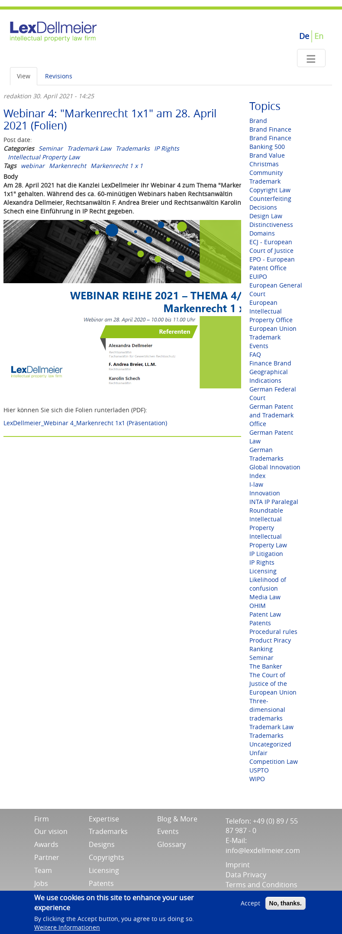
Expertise (104, 819)
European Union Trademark (273, 332)
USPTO (259, 770)
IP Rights (166, 148)
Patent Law (265, 614)
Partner (46, 857)
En (318, 36)
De (304, 36)
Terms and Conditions (261, 884)
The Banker (265, 666)
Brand (258, 120)
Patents (260, 623)
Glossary (171, 844)
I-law (256, 484)
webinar (33, 166)
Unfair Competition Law (273, 757)
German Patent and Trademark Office (271, 415)
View (23, 76)
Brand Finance (270, 129)
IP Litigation (266, 553)
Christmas (264, 164)
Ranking (261, 649)
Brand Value (267, 155)
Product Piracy (270, 640)
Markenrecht (67, 166)
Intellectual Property (265, 523)
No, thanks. (285, 905)
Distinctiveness (271, 224)
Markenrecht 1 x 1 (116, 166)
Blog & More (177, 819)
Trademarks (133, 148)
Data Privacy (246, 874)
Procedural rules (273, 631)
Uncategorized (270, 744)
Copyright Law (269, 190)
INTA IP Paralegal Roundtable (273, 506)
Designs (102, 844)
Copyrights (106, 857)
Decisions (263, 207)
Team (43, 870)
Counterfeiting (270, 198)
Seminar (51, 148)
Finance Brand (270, 363)
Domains (262, 233)
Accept (250, 905)
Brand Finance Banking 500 (270, 142)
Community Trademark (266, 176)
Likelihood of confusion (267, 583)
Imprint (238, 864)
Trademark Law (89, 148)
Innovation (264, 493)
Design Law (265, 216)
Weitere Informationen (67, 928)
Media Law (265, 597)
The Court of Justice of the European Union (273, 683)
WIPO (257, 779)
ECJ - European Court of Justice (271, 246)
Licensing (263, 571)
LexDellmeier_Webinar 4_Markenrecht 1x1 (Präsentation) (85, 423)
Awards (46, 844)
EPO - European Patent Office (272, 263)
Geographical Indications (268, 376)
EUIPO (258, 276)
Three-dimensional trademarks (267, 709)
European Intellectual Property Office (271, 311)
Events (258, 346)
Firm (41, 819)
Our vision (51, 831)
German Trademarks (266, 454)
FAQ (255, 354)
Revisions (58, 76)
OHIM (257, 605)
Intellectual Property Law (44, 157)
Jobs (41, 883)
